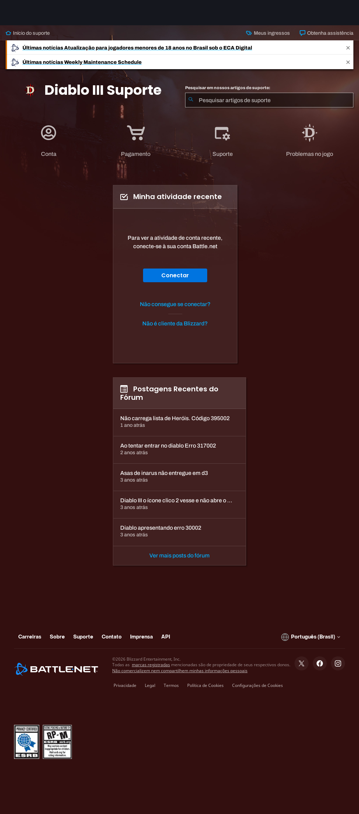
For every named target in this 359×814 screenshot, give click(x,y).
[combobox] (269, 100)
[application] (49, 141)
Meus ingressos (268, 33)
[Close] (348, 47)
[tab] (49, 141)
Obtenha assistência (326, 33)
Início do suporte (28, 33)
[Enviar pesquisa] (190, 100)
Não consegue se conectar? (175, 304)
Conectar (175, 275)
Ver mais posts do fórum (179, 555)
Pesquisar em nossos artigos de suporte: (227, 87)
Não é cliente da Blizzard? (175, 323)
